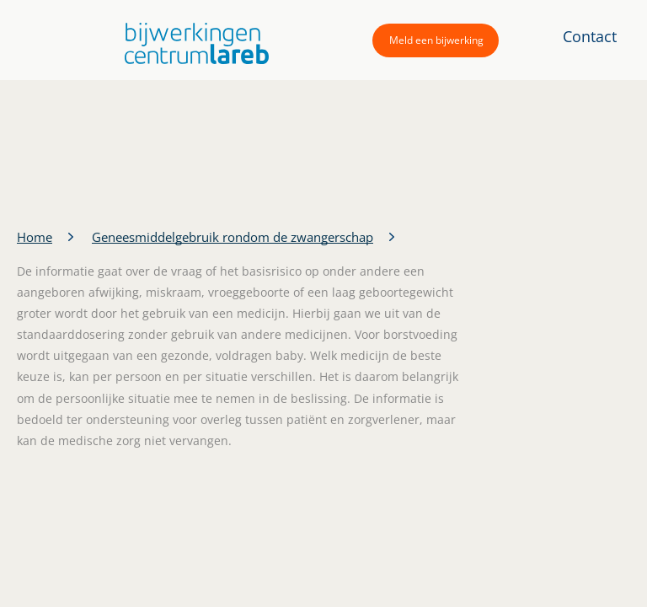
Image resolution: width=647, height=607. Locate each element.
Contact (590, 36)
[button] (192, 43)
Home (34, 236)
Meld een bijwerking (436, 40)
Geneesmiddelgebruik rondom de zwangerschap (232, 236)
